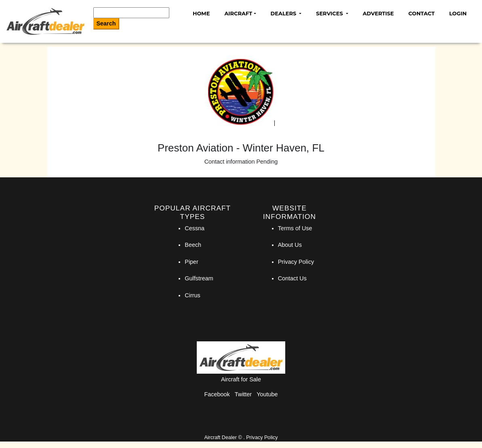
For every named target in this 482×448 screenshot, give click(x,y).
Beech (193, 245)
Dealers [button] (284, 13)
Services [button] (330, 13)
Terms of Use (295, 228)
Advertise (378, 13)
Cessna (194, 228)
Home (201, 13)
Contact (421, 13)
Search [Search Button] (106, 23)
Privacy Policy (296, 262)
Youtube (267, 394)
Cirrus (192, 295)
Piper (191, 262)
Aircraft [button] (238, 13)
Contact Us (292, 278)
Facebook (217, 394)
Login (458, 13)
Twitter (243, 394)
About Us (290, 245)
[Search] (131, 13)
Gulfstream (199, 278)
